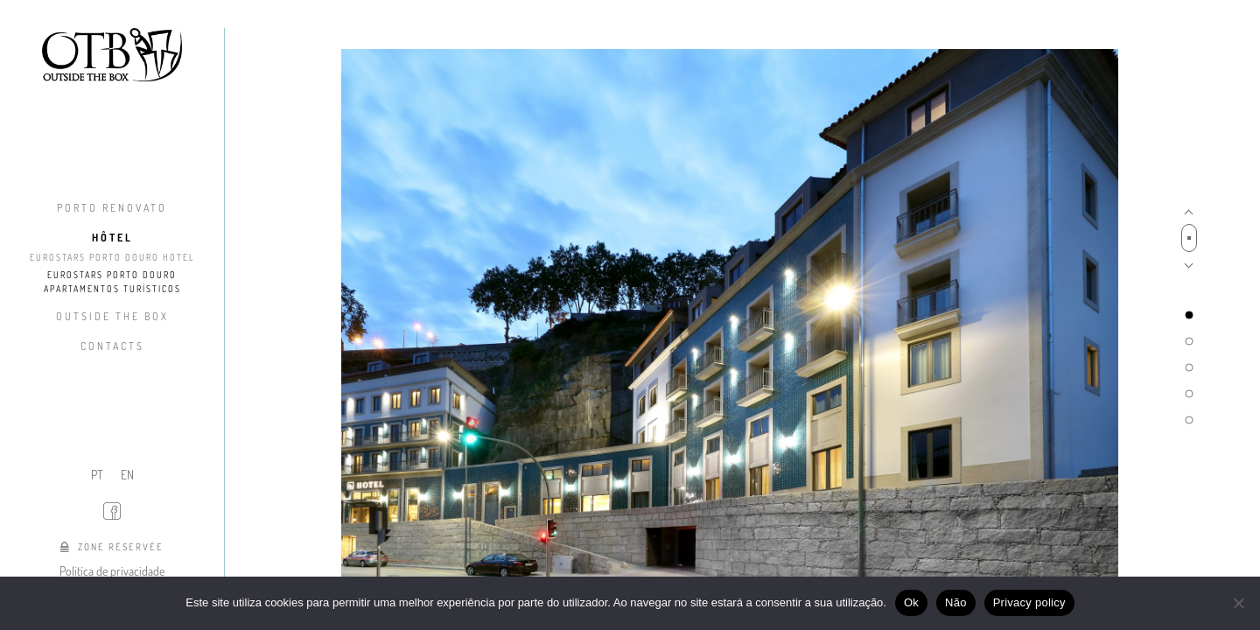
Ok (911, 602)
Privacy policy (1029, 602)
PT (97, 474)
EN (127, 474)
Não (956, 602)
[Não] (1238, 603)
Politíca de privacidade (112, 571)
